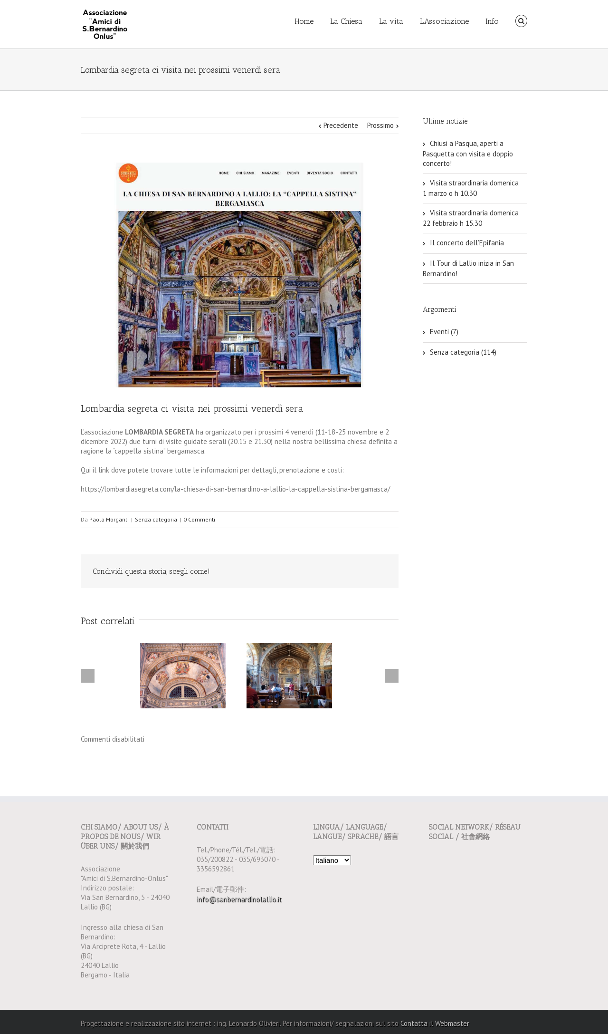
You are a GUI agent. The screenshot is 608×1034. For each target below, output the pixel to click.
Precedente (340, 125)
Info (492, 21)
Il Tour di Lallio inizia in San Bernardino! (468, 268)
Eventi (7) (444, 331)
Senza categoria (156, 519)
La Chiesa (346, 21)
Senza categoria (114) (463, 352)
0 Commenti (199, 519)
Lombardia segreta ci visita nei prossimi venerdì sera (192, 408)
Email (380, 572)
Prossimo (380, 125)
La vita (391, 21)
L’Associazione (444, 21)
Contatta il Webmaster (434, 1023)
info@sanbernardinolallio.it (239, 898)
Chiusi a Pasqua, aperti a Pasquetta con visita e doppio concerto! (468, 153)
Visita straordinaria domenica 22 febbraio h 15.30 (471, 218)
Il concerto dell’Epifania (467, 242)
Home (304, 21)
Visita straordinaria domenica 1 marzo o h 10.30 (471, 188)
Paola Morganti (109, 519)
